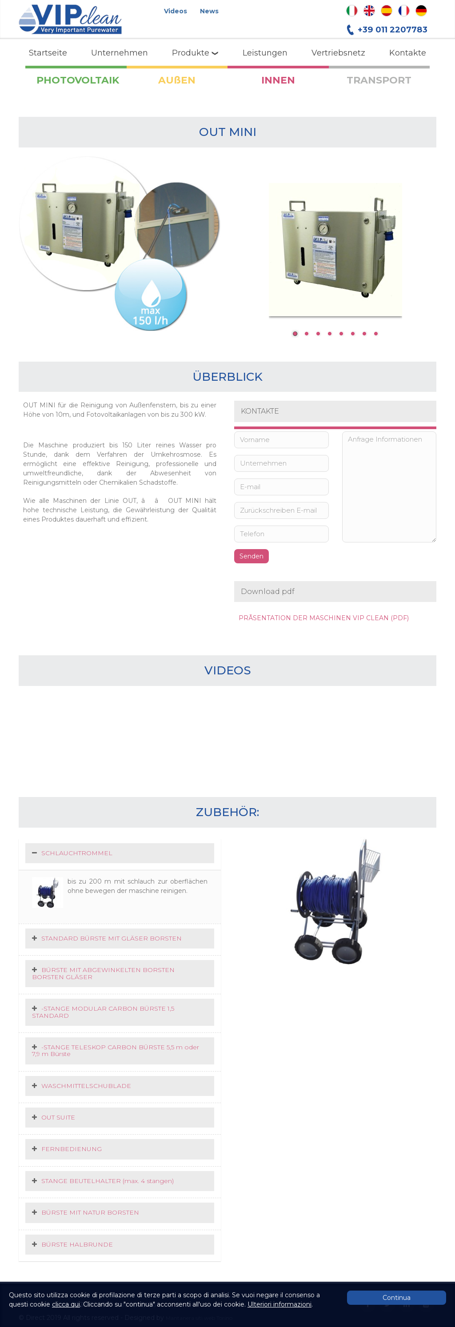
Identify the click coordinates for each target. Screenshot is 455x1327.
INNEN (278, 80)
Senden (251, 556)
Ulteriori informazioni (279, 1304)
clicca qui (66, 1304)
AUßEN (177, 80)
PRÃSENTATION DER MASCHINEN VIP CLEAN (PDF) (324, 618)
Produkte (195, 53)
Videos (175, 11)
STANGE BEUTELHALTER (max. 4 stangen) (107, 1181)
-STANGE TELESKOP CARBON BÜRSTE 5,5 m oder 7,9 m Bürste (115, 1050)
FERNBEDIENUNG (71, 1149)
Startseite (48, 53)
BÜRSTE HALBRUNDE (77, 1244)
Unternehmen (119, 53)
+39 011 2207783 (392, 29)
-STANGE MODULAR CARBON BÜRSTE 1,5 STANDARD (103, 1011)
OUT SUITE (58, 1117)
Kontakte (407, 53)
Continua (397, 1298)
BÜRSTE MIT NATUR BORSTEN (90, 1212)
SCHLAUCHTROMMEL (76, 853)
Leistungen (265, 53)
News (209, 11)
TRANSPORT (379, 80)
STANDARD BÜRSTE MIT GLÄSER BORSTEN (111, 938)
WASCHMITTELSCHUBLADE (86, 1086)
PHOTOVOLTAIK (77, 80)
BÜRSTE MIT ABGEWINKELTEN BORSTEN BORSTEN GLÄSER (103, 973)
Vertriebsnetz (338, 53)
